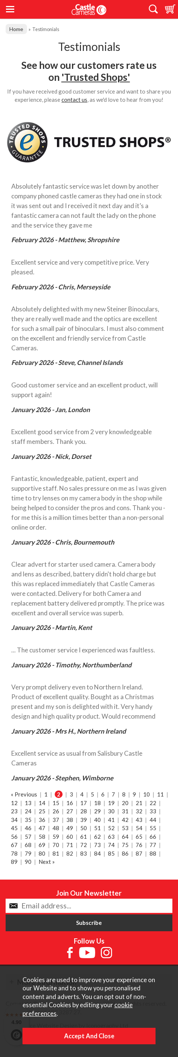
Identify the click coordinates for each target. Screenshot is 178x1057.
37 (55, 819)
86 (125, 853)
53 (125, 828)
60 (69, 836)
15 (55, 802)
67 (14, 844)
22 (153, 802)
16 (69, 802)
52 (111, 828)
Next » (47, 861)
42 (125, 819)
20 (125, 802)
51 (97, 828)
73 (97, 844)
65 (139, 836)
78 (14, 853)
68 (28, 844)
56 (14, 836)
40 (97, 819)
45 (14, 828)
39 (83, 819)
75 (125, 844)
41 (111, 819)
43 (139, 819)
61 (83, 836)
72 (83, 844)
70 (55, 844)
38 (69, 819)
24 (28, 811)
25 (42, 811)
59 (55, 836)
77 (153, 844)
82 (69, 853)
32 (139, 811)
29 (97, 811)
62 (97, 836)
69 (42, 844)
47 (42, 828)
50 (83, 828)
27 (69, 811)
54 (139, 828)
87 (139, 853)
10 (146, 794)
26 (55, 811)
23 (14, 811)
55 (153, 828)
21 (139, 802)
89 (14, 861)
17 (83, 802)
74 (111, 844)
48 (55, 828)
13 (28, 802)
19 (111, 802)
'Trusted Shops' (95, 77)
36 (42, 819)
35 (28, 819)
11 (160, 794)
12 (14, 802)
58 (42, 836)
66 (153, 836)
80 (42, 853)
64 (125, 836)
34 (14, 819)
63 (111, 836)
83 (83, 853)
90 (28, 861)
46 (28, 828)
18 (97, 802)
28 (83, 811)
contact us (74, 99)
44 (153, 819)
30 (111, 811)
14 (42, 802)
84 (97, 853)
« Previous (24, 794)
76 (139, 844)
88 (153, 853)
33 (153, 811)
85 (111, 853)
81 (55, 853)
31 (125, 811)
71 (69, 844)
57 (28, 836)
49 (69, 828)
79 (28, 853)
